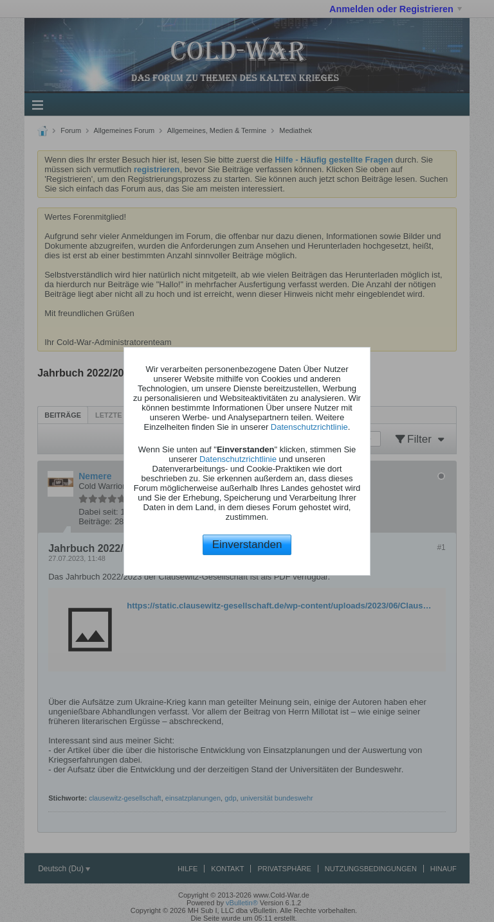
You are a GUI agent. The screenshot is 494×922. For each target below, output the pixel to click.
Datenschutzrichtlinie (309, 427)
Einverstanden (247, 544)
